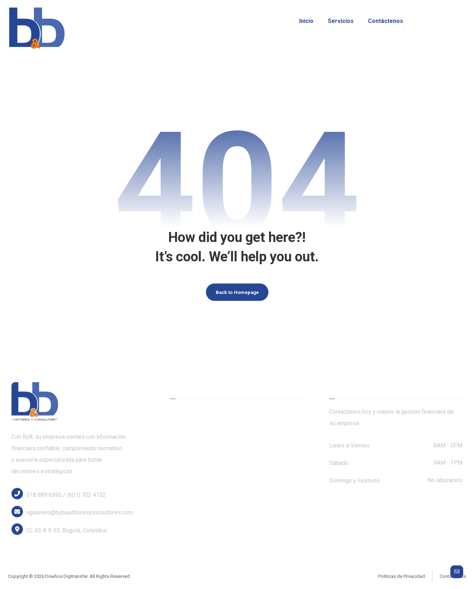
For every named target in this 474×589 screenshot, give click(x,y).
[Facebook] (423, 21)
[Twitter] (435, 21)
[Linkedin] (460, 21)
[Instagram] (448, 21)
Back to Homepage (237, 294)
